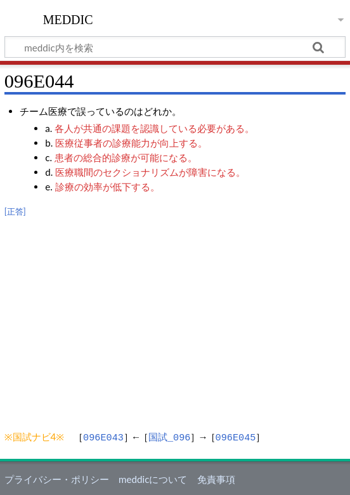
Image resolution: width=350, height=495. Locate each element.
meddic (68, 18)
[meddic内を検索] (175, 47)
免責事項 (216, 478)
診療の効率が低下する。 (107, 186)
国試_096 (169, 436)
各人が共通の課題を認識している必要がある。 (154, 128)
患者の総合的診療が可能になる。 (126, 157)
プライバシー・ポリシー (56, 478)
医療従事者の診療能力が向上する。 (131, 142)
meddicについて (153, 478)
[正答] (15, 211)
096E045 (236, 436)
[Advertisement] (175, 317)
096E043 (103, 436)
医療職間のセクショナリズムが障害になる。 (150, 172)
